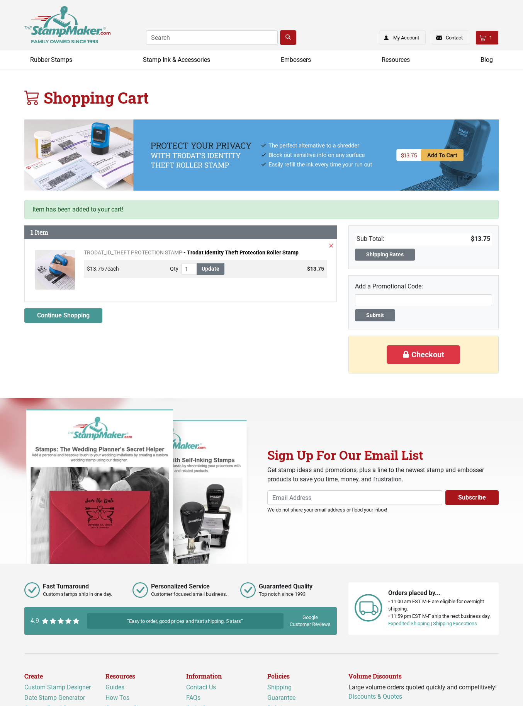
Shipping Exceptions (455, 623)
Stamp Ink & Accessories (176, 59)
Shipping (279, 687)
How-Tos (117, 697)
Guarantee (281, 697)
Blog (487, 59)
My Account (399, 36)
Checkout (423, 354)
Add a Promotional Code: (389, 286)
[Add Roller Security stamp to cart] (429, 155)
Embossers (296, 59)
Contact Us (201, 687)
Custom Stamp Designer (57, 687)
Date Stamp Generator (54, 697)
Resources (396, 59)
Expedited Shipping (409, 623)
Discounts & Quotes (375, 696)
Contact (454, 38)
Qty (174, 269)
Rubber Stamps (51, 59)
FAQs (193, 697)
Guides (114, 687)
